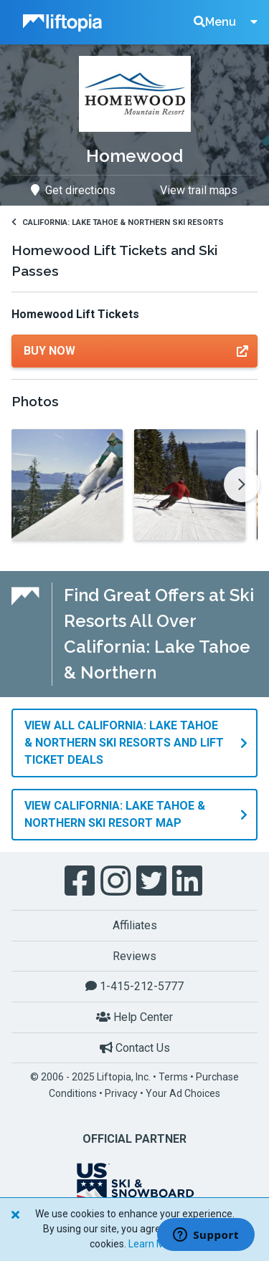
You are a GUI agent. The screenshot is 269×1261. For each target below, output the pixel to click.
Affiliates (135, 925)
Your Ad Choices (183, 1093)
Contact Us (135, 1048)
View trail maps (198, 190)
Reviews (134, 956)
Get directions (73, 190)
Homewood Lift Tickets (75, 314)
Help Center (134, 1017)
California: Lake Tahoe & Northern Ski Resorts (117, 222)
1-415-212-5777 (134, 986)
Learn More (154, 1244)
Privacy (121, 1093)
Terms (173, 1077)
